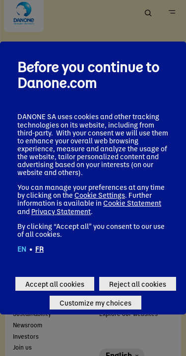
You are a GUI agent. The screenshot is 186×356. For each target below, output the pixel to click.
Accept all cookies (54, 283)
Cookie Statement (132, 202)
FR (39, 248)
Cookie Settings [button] (99, 195)
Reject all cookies (137, 283)
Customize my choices (95, 302)
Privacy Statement (61, 211)
